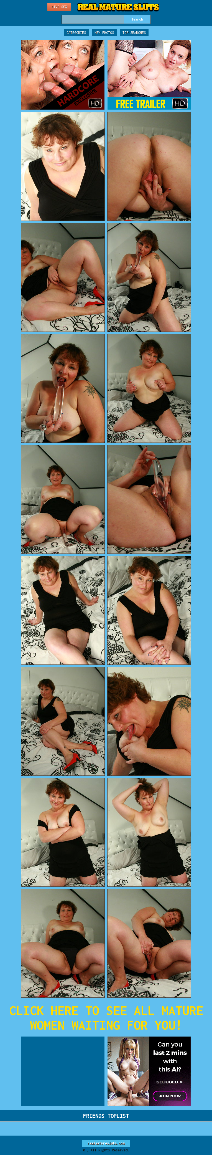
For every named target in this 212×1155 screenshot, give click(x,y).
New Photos (104, 33)
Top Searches (134, 33)
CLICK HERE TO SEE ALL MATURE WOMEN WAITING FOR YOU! (106, 1017)
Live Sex (59, 7)
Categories (76, 33)
